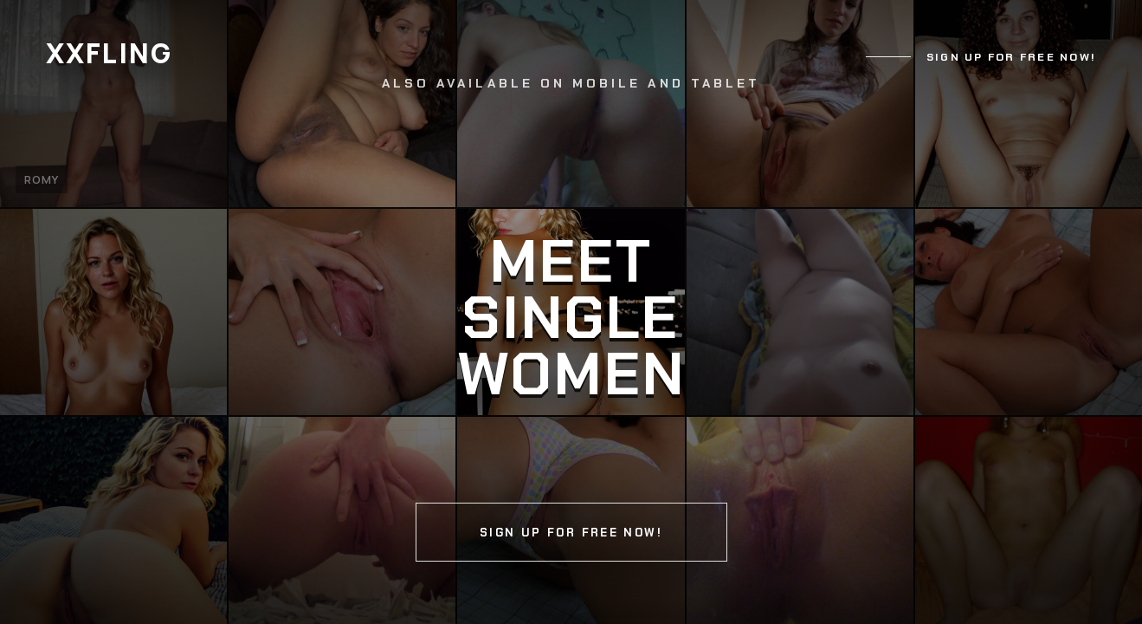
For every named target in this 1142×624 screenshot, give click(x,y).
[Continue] (571, 312)
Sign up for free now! (1011, 57)
